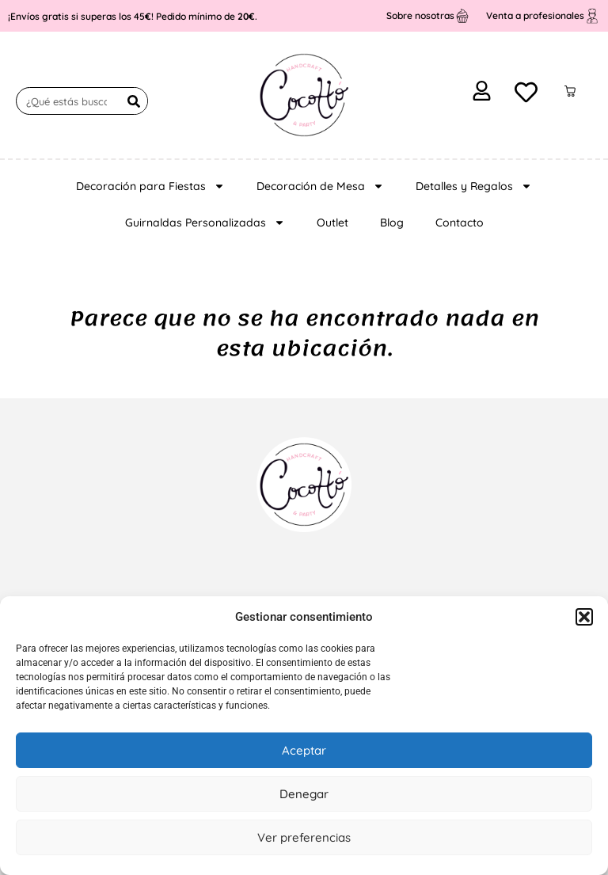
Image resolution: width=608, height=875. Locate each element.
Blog (392, 222)
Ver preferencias (304, 837)
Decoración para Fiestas (150, 186)
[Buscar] (133, 101)
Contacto (459, 222)
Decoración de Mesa (320, 186)
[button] (584, 617)
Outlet (332, 222)
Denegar (304, 793)
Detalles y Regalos (474, 186)
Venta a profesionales (535, 15)
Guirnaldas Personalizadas (205, 222)
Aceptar (304, 750)
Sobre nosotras (420, 15)
